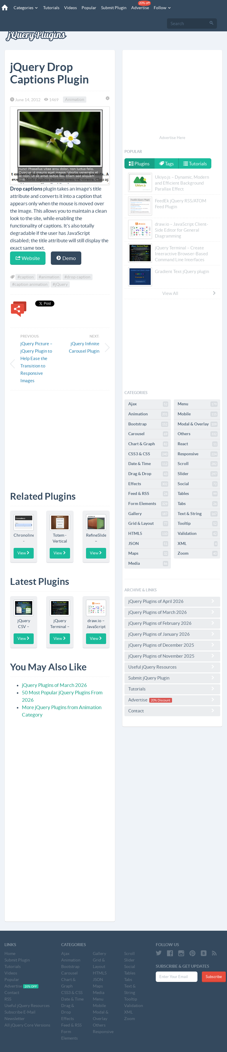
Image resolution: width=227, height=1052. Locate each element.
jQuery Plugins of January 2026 (172, 634)
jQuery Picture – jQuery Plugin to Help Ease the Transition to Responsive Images (36, 362)
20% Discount (160, 700)
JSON (148, 543)
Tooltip (198, 523)
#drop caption (77, 277)
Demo (66, 258)
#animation (49, 277)
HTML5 (148, 533)
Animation (74, 99)
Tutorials (51, 7)
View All (189, 293)
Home (9, 953)
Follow (162, 7)
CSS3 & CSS (148, 454)
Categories (26, 7)
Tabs (198, 503)
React (198, 444)
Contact (172, 710)
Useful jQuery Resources (172, 666)
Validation (198, 533)
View (23, 553)
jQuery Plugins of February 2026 (172, 623)
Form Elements (148, 503)
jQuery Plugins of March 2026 (54, 685)
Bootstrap (148, 424)
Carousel (148, 434)
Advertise (141, 5)
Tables (198, 493)
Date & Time (148, 464)
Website (28, 258)
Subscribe (214, 976)
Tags (166, 163)
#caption (25, 277)
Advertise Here (172, 137)
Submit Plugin (114, 7)
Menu (198, 404)
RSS (7, 999)
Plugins (139, 163)
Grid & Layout (148, 523)
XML (198, 543)
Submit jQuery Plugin (172, 677)
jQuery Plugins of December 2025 (172, 645)
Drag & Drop (148, 474)
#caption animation (30, 284)
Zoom (198, 553)
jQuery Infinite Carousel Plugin (84, 347)
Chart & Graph (148, 444)
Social (198, 484)
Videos (70, 7)
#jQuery (60, 284)
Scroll (198, 464)
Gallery (148, 514)
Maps (148, 553)
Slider (198, 474)
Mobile (198, 414)
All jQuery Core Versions (27, 1025)
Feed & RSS (148, 493)
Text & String (198, 514)
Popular (89, 7)
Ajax (148, 404)
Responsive (198, 454)
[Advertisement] (60, 436)
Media (148, 563)
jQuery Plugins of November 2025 (172, 656)
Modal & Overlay (198, 424)
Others (198, 434)
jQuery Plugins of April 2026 (172, 601)
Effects (148, 484)
